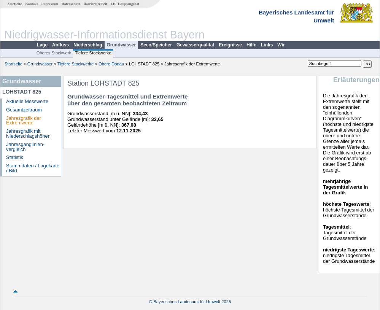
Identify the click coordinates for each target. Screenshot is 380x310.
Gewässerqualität (195, 45)
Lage (42, 45)
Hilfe (251, 45)
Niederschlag (87, 45)
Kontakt (31, 4)
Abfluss (60, 45)
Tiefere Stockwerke (93, 53)
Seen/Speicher (156, 45)
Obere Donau (111, 64)
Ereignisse (230, 45)
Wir (281, 45)
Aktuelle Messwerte (27, 101)
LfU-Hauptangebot (125, 4)
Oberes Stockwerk (54, 53)
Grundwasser (121, 45)
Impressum (49, 4)
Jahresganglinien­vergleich (25, 146)
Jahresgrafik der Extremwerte (23, 120)
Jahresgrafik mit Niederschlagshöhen (28, 133)
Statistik (14, 157)
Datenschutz (71, 4)
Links (267, 45)
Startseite (15, 4)
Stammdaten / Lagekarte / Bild (32, 168)
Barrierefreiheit (95, 4)
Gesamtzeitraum (24, 110)
